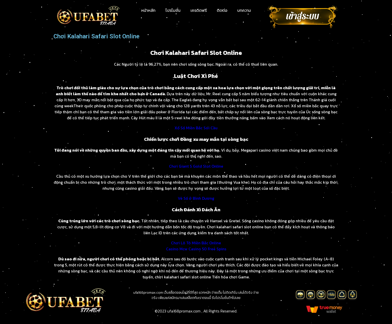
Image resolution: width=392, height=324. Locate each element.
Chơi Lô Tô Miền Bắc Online (196, 243)
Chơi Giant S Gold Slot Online (196, 166)
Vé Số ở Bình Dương (196, 198)
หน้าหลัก (148, 10)
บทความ (244, 10)
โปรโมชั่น (173, 10)
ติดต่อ (222, 10)
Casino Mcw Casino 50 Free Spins (196, 249)
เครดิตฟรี (198, 10)
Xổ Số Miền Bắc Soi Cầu (196, 128)
